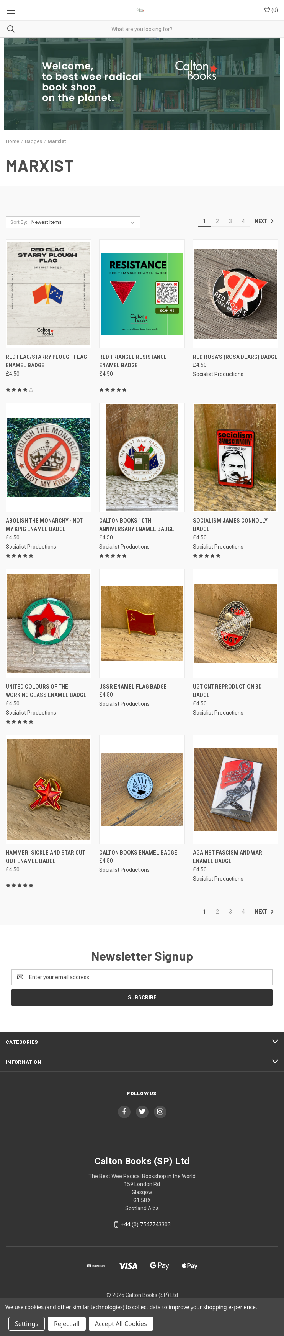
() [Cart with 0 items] (271, 9)
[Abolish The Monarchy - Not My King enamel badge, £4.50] (48, 457)
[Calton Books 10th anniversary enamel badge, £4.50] (142, 457)
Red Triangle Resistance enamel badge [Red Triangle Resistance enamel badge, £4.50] (133, 361)
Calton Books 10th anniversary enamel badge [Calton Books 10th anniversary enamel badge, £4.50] (136, 525)
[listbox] (84, 222)
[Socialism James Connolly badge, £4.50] (235, 457)
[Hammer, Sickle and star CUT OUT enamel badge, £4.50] (48, 789)
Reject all (67, 1324)
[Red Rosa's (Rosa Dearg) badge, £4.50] (235, 294)
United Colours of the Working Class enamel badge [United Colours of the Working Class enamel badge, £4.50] (46, 691)
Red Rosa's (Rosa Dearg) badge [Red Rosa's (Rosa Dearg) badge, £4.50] (235, 356)
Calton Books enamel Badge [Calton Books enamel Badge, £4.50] (138, 852)
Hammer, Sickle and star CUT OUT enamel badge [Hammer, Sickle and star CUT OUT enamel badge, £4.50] (45, 857)
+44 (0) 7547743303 (146, 1224)
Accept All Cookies (121, 1324)
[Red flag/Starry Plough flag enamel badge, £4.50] (48, 294)
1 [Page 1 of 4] (204, 221)
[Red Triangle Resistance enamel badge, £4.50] (142, 294)
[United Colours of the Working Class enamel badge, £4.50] (48, 623)
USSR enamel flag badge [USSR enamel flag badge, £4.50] (133, 686)
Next (264, 221)
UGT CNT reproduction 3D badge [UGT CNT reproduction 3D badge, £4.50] (227, 691)
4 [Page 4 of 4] (243, 221)
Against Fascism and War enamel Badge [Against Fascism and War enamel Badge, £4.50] (227, 857)
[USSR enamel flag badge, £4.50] (142, 623)
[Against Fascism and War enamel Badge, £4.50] (235, 789)
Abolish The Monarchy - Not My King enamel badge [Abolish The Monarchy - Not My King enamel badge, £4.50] (44, 525)
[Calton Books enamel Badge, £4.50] (142, 789)
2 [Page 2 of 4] (217, 221)
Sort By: (18, 222)
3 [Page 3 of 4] (230, 221)
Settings (26, 1324)
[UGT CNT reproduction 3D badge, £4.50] (235, 623)
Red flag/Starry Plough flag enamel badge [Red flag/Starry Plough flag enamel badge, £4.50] (46, 361)
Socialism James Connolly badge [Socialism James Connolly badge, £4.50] (230, 525)
